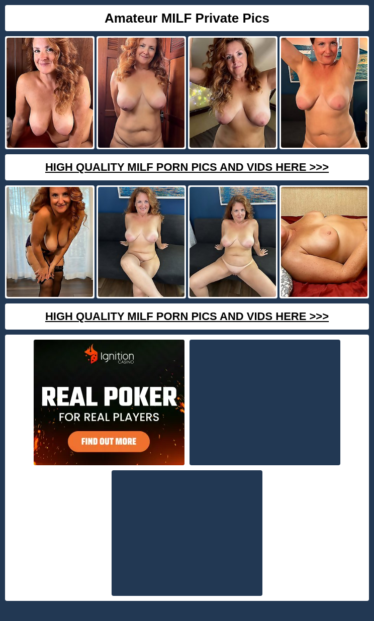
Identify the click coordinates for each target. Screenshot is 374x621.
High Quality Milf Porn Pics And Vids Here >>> (187, 167)
